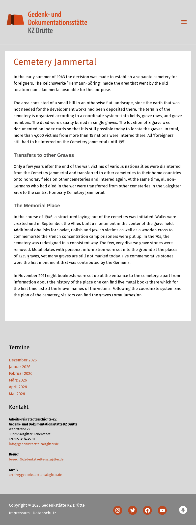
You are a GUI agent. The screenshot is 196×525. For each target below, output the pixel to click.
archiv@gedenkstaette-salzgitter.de (35, 475)
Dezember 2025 (23, 360)
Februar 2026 (20, 373)
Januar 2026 (19, 366)
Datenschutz (44, 513)
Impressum (19, 513)
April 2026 (18, 387)
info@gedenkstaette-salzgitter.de (34, 444)
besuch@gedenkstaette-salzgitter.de (36, 459)
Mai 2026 (17, 393)
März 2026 (18, 380)
